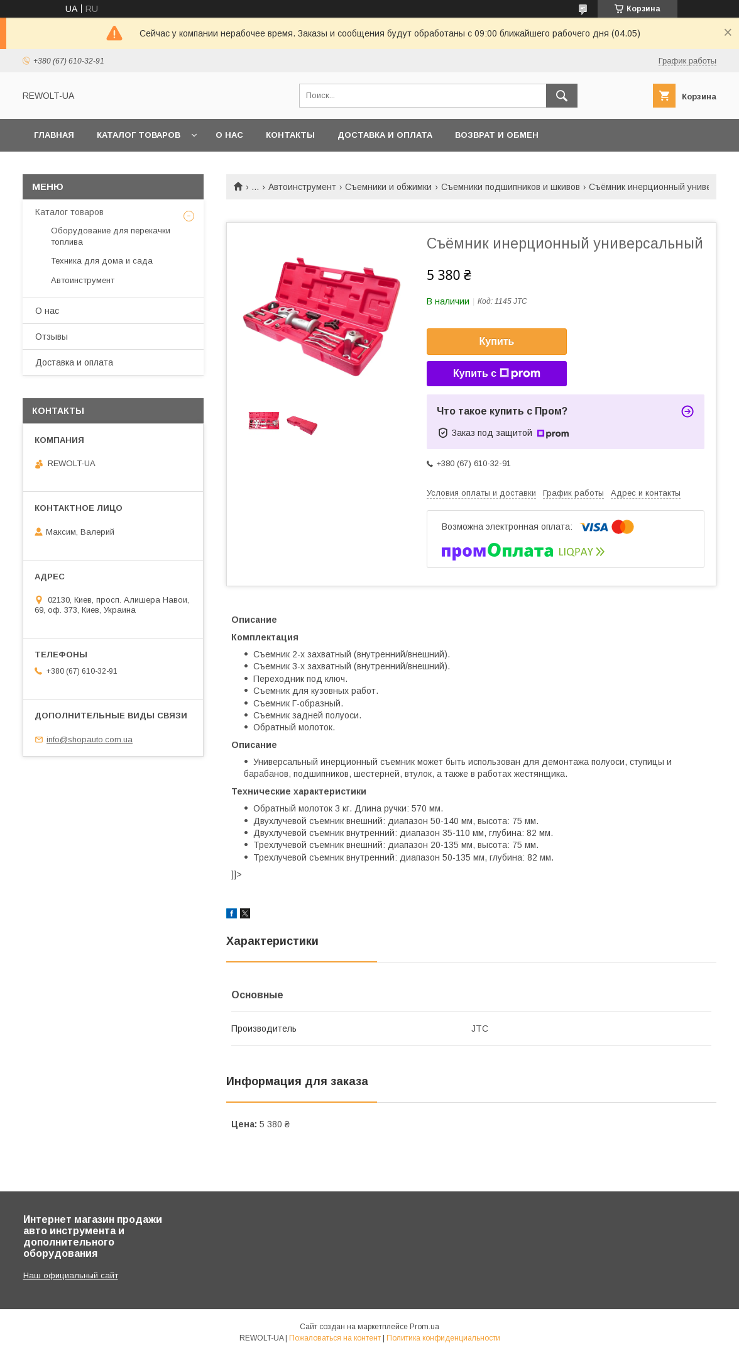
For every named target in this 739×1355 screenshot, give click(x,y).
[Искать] (562, 96)
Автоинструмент (302, 187)
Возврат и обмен (497, 135)
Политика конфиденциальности (443, 1338)
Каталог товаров (138, 135)
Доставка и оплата (384, 135)
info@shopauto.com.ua (90, 739)
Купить (497, 341)
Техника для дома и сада (102, 260)
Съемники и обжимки (388, 187)
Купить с (496, 373)
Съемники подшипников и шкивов (510, 187)
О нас (229, 135)
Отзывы (51, 337)
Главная (54, 135)
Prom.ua (424, 1326)
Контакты (290, 135)
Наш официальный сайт (70, 1275)
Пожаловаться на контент (335, 1338)
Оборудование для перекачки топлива (110, 236)
